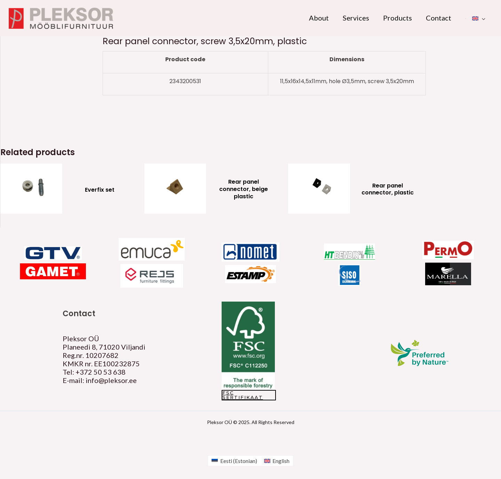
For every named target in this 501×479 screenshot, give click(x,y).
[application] (481, 18)
